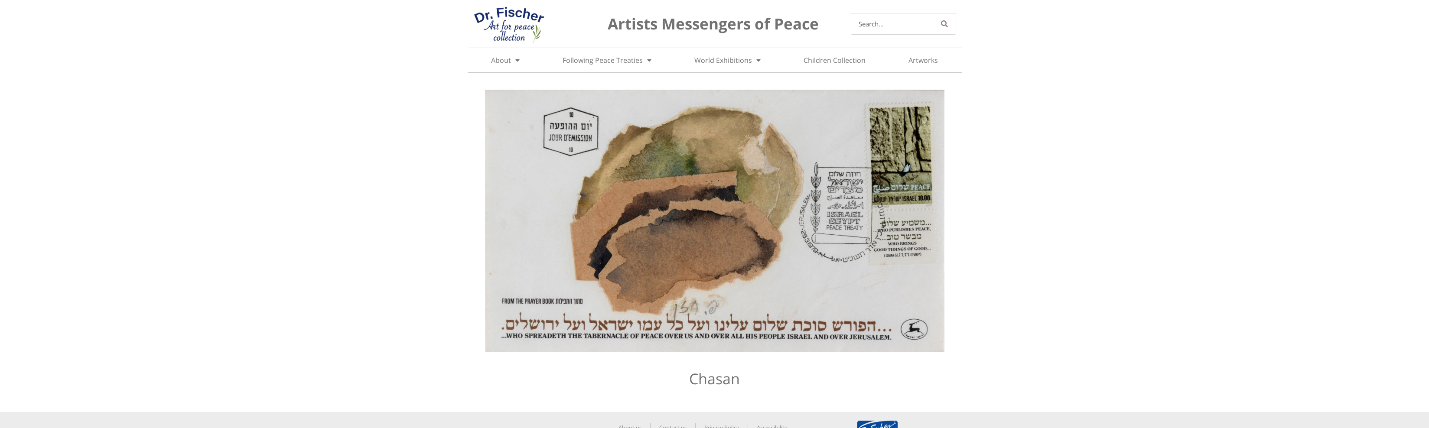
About (505, 60)
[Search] (945, 23)
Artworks (923, 60)
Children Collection (835, 60)
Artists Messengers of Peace (713, 23)
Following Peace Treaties (607, 60)
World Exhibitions (727, 60)
